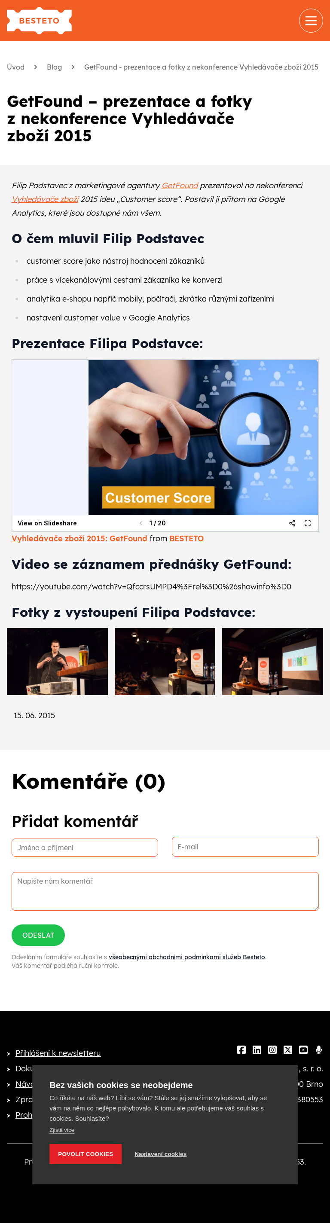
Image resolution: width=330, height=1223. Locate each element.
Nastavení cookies (160, 1154)
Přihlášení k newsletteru (58, 1053)
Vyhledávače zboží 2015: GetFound (79, 538)
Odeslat (38, 935)
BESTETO (186, 538)
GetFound (180, 185)
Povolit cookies (85, 1154)
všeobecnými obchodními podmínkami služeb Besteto (187, 957)
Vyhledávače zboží (45, 199)
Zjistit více (61, 1130)
